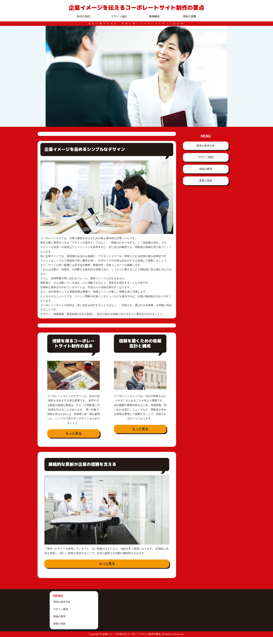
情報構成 (154, 16)
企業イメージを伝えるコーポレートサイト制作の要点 (136, 7)
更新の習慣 (189, 16)
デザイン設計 (119, 16)
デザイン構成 (206, 157)
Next (222, 76)
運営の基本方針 (205, 145)
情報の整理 (205, 168)
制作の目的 (83, 16)
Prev (51, 76)
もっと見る (73, 433)
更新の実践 (205, 180)
